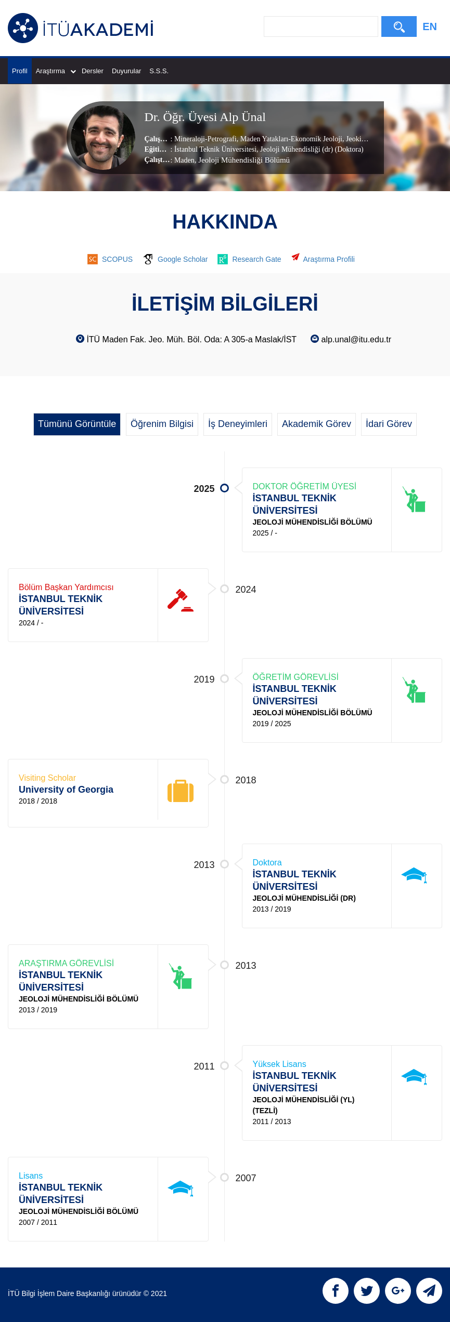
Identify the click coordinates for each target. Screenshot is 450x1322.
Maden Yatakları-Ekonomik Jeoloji (290, 139)
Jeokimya (359, 139)
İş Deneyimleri (237, 424)
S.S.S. (159, 71)
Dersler (93, 71)
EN (429, 26)
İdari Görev (389, 424)
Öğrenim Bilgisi (162, 424)
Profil (20, 71)
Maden (184, 160)
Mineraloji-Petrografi (205, 139)
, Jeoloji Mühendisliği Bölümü (242, 160)
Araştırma (56, 71)
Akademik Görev (316, 424)
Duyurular (126, 71)
